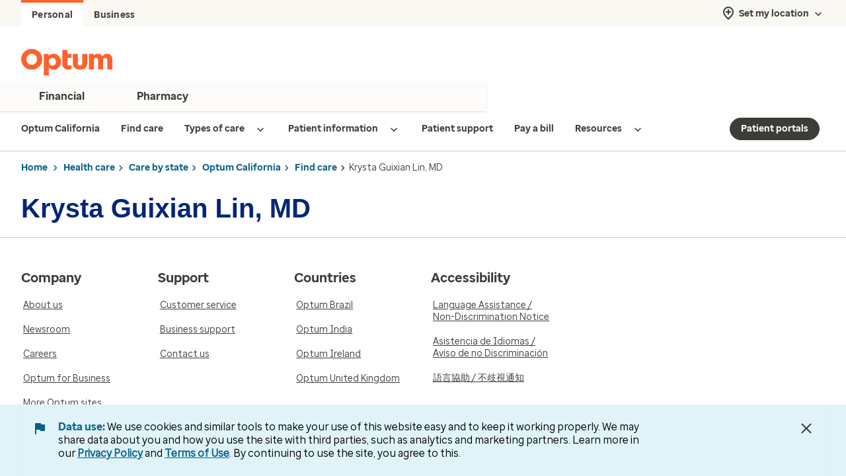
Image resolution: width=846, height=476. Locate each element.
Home (34, 167)
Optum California (241, 167)
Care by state (158, 167)
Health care (89, 167)
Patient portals (774, 128)
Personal (52, 14)
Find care (316, 167)
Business (114, 14)
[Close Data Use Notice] (806, 428)
